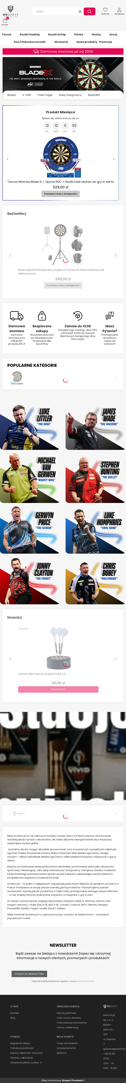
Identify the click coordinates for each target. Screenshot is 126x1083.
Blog (12, 1017)
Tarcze (6, 34)
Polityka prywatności (21, 1048)
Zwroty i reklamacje (68, 1027)
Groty (113, 34)
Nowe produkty (86, 42)
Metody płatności (66, 1013)
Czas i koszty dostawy (69, 1017)
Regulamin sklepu (20, 1043)
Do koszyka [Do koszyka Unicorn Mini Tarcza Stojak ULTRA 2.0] (58, 689)
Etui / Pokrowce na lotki (30, 42)
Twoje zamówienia (67, 1043)
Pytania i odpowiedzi (21, 1057)
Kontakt (14, 1013)
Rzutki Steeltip (30, 34)
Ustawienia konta (66, 1048)
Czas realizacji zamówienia (72, 1022)
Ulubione (61, 1053)
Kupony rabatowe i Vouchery (26, 1053)
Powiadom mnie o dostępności (60, 193)
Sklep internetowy (62, 1080)
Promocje (105, 42)
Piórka (78, 34)
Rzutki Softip (57, 34)
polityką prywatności (85, 981)
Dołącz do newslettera (29, 974)
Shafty (96, 34)
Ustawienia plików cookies (25, 1062)
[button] (89, 11)
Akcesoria (61, 42)
